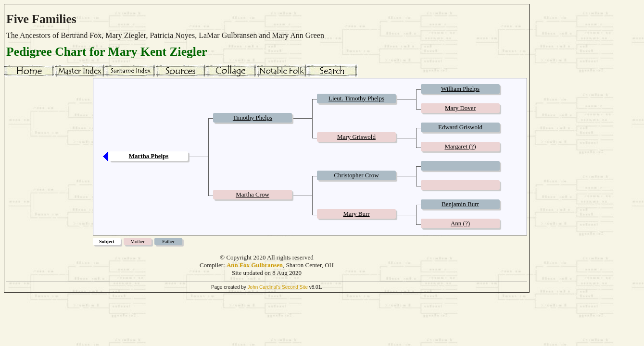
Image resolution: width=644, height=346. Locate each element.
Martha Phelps (149, 156)
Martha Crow (252, 194)
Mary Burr (356, 213)
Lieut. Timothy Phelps (356, 98)
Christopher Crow (356, 175)
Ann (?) (460, 223)
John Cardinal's (264, 287)
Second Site (295, 287)
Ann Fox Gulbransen (255, 265)
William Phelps (460, 88)
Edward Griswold (460, 127)
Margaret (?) (460, 146)
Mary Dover (460, 107)
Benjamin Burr (460, 204)
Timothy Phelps (252, 117)
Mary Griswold (356, 136)
